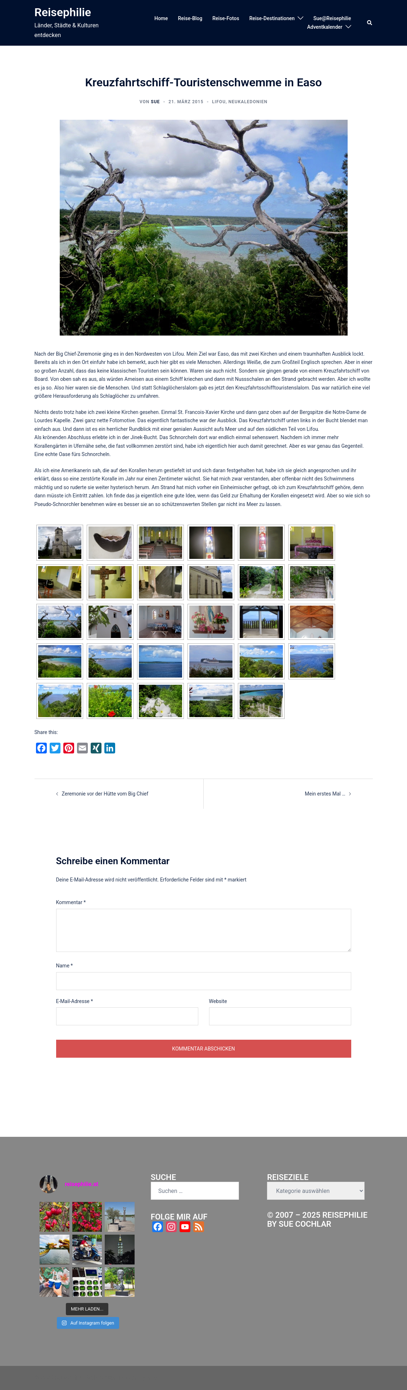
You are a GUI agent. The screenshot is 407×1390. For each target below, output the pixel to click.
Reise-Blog (190, 18)
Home (161, 18)
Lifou (219, 101)
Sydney (148, 1377)
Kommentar (71, 902)
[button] (370, 23)
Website (218, 1001)
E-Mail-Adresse (74, 1001)
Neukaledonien (248, 101)
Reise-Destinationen (272, 18)
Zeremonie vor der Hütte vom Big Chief (105, 794)
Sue (155, 101)
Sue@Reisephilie (332, 18)
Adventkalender (324, 27)
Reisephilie (63, 12)
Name (64, 966)
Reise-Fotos (225, 18)
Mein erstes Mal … (325, 794)
